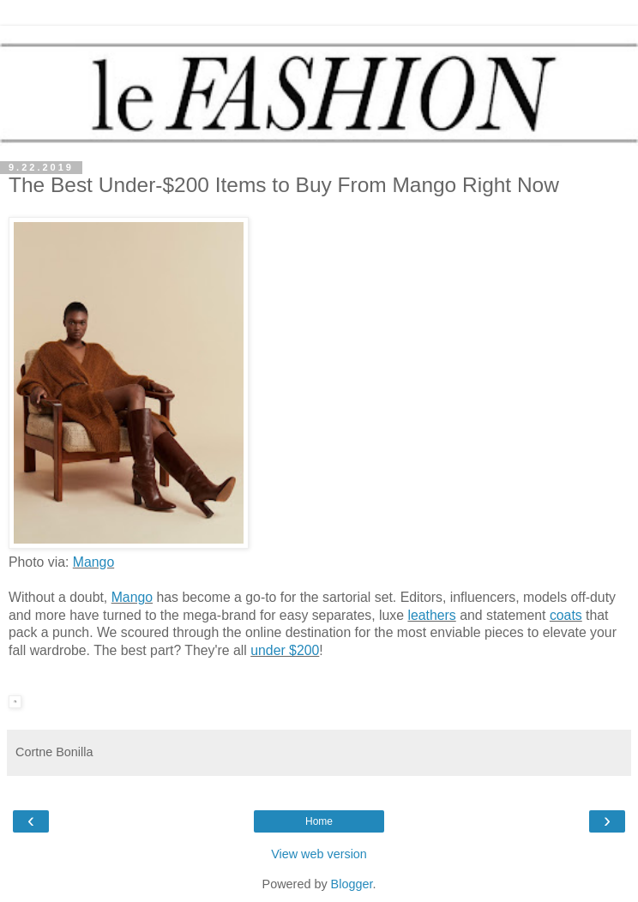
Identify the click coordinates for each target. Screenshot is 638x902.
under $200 (284, 650)
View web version (319, 854)
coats (566, 615)
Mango (93, 562)
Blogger (352, 884)
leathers (431, 615)
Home (319, 821)
